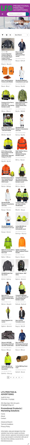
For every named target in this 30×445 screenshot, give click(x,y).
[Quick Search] (16, 14)
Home (3, 414)
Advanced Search (6, 422)
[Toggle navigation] (2, 14)
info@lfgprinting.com (7, 405)
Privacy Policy (5, 426)
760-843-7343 (5, 403)
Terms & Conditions (7, 424)
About (3, 416)
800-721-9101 (15, 403)
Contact (3, 418)
